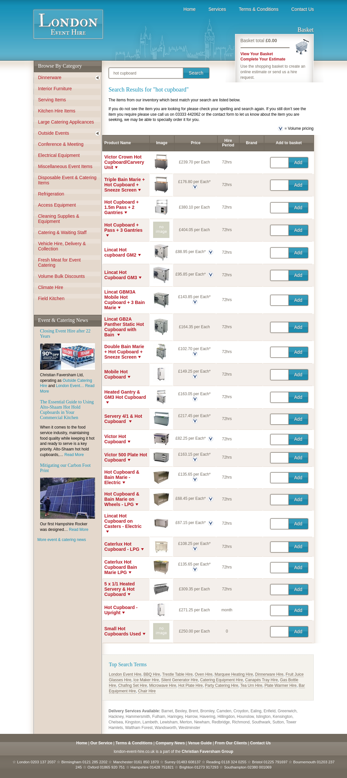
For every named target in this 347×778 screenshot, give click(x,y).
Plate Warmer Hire (280, 685)
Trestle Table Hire (177, 674)
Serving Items (52, 99)
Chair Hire (147, 691)
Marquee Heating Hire (233, 674)
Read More (74, 454)
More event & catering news (62, 539)
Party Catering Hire (221, 685)
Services (217, 9)
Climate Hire (50, 287)
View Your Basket (257, 54)
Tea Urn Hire (251, 685)
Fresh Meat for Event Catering (59, 262)
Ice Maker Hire (146, 680)
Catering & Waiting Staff (62, 232)
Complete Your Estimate (263, 59)
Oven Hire (204, 674)
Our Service (101, 743)
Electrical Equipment (59, 155)
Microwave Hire (162, 685)
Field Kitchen (51, 298)
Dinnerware (50, 77)
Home (189, 9)
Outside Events (53, 133)
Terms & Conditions (258, 9)
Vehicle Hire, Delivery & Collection (62, 246)
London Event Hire (125, 674)
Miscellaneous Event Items (65, 166)
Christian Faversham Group (207, 751)
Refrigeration (51, 193)
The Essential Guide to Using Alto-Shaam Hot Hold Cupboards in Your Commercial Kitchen (67, 409)
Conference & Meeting (61, 144)
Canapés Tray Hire (261, 680)
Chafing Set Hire (132, 685)
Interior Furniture (55, 88)
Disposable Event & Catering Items (67, 180)
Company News (170, 743)
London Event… (70, 385)
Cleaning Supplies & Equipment (58, 218)
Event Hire (68, 26)
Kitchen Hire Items (56, 110)
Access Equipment (57, 205)
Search (196, 73)
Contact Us (302, 9)
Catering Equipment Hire (221, 680)
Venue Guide (200, 743)
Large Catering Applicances (66, 122)
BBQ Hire (152, 674)
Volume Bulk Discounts (61, 276)
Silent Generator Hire (179, 680)
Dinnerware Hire (269, 674)
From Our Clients (231, 743)
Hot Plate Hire (190, 685)
